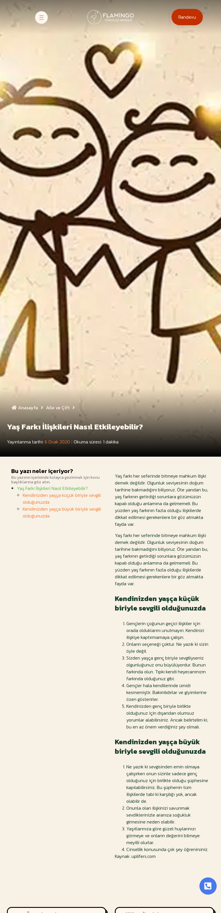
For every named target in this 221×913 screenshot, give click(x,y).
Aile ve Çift (62, 407)
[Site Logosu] (110, 17)
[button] (187, 17)
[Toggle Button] (208, 886)
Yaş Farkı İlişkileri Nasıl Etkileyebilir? (52, 488)
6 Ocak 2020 (57, 441)
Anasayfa (29, 407)
